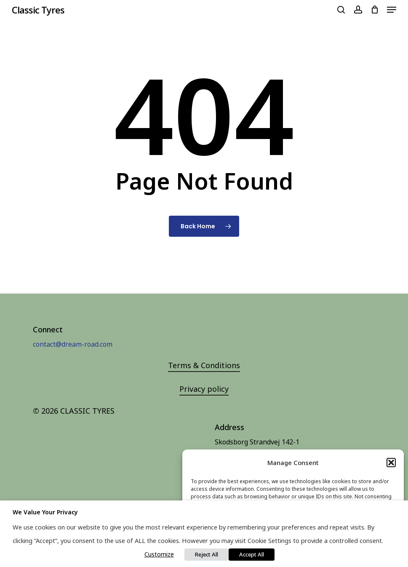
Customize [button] (159, 554)
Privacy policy (204, 389)
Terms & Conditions (204, 365)
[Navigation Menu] (391, 9)
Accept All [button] (251, 554)
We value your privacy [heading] (45, 512)
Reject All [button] (206, 554)
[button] (391, 462)
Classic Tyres (38, 9)
